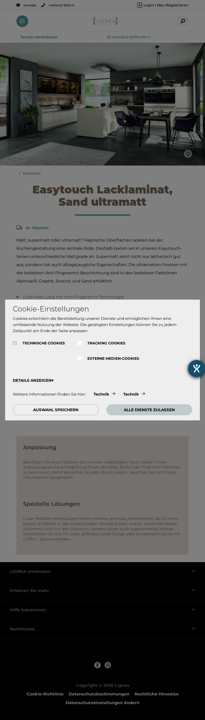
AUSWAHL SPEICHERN (55, 409)
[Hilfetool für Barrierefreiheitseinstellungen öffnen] (196, 368)
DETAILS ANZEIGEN (32, 380)
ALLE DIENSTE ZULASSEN (149, 409)
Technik (101, 394)
